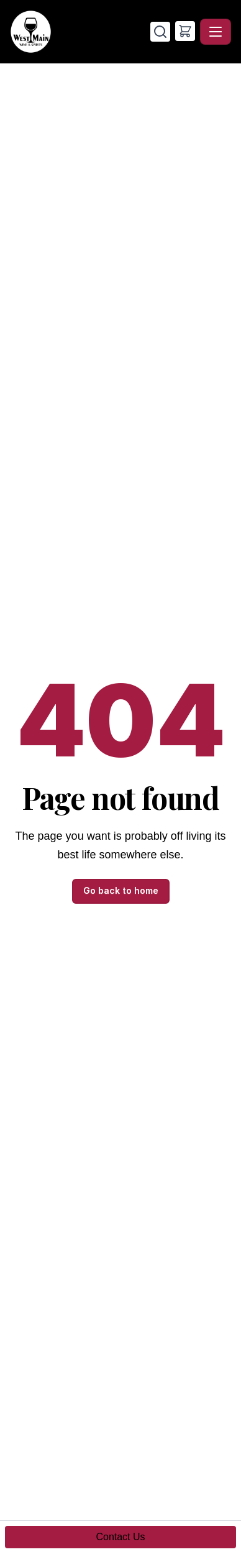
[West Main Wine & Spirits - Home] (80, 31)
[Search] (160, 32)
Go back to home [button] (120, 890)
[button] (185, 31)
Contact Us (120, 1537)
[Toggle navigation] (215, 32)
